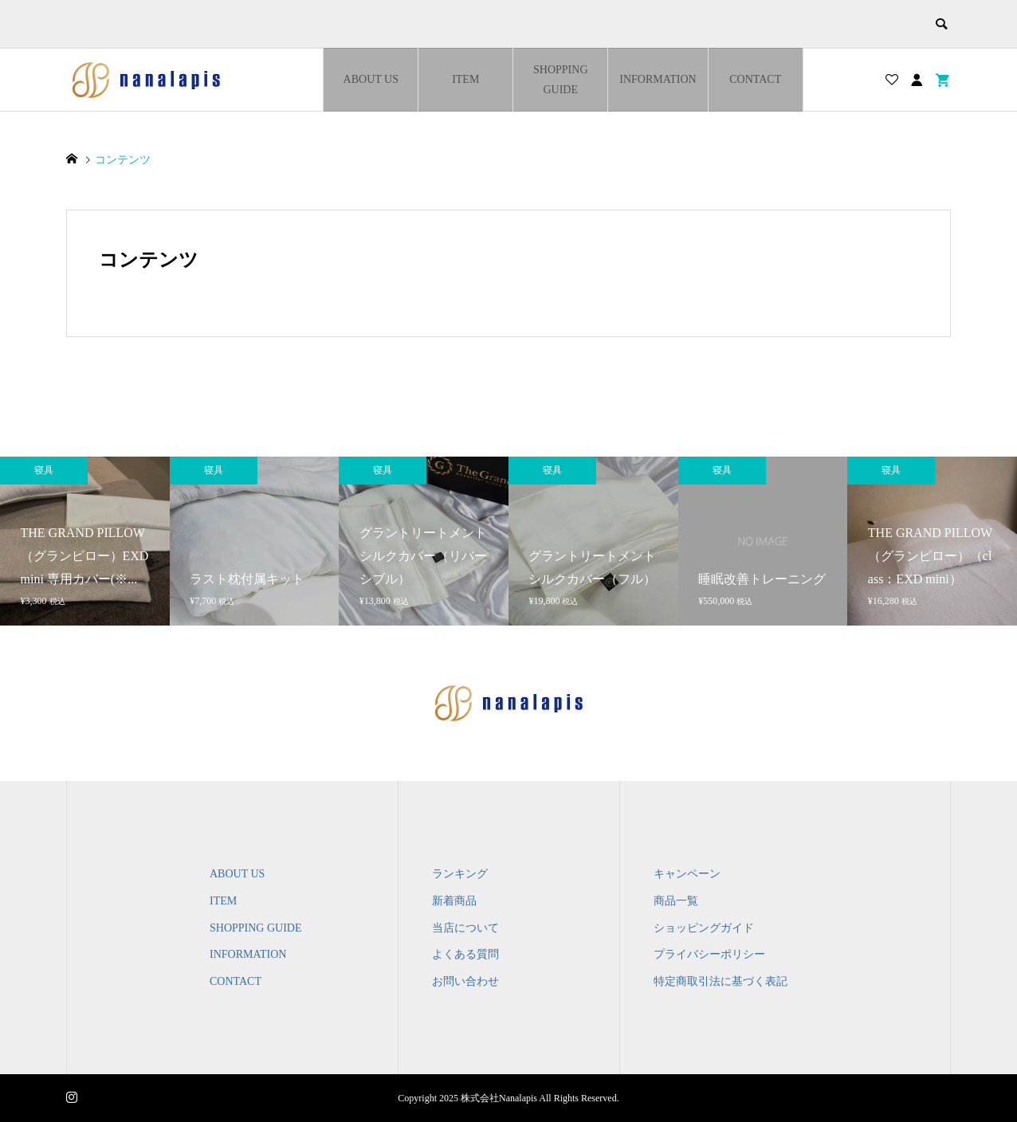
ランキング (460, 874)
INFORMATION (657, 79)
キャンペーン (687, 874)
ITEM (465, 79)
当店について (465, 928)
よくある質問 (465, 954)
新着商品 (454, 901)
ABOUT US (371, 79)
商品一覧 (676, 901)
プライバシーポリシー (709, 954)
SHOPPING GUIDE (560, 80)
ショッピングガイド (704, 928)
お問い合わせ (465, 981)
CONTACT (755, 79)
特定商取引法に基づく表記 (720, 981)
